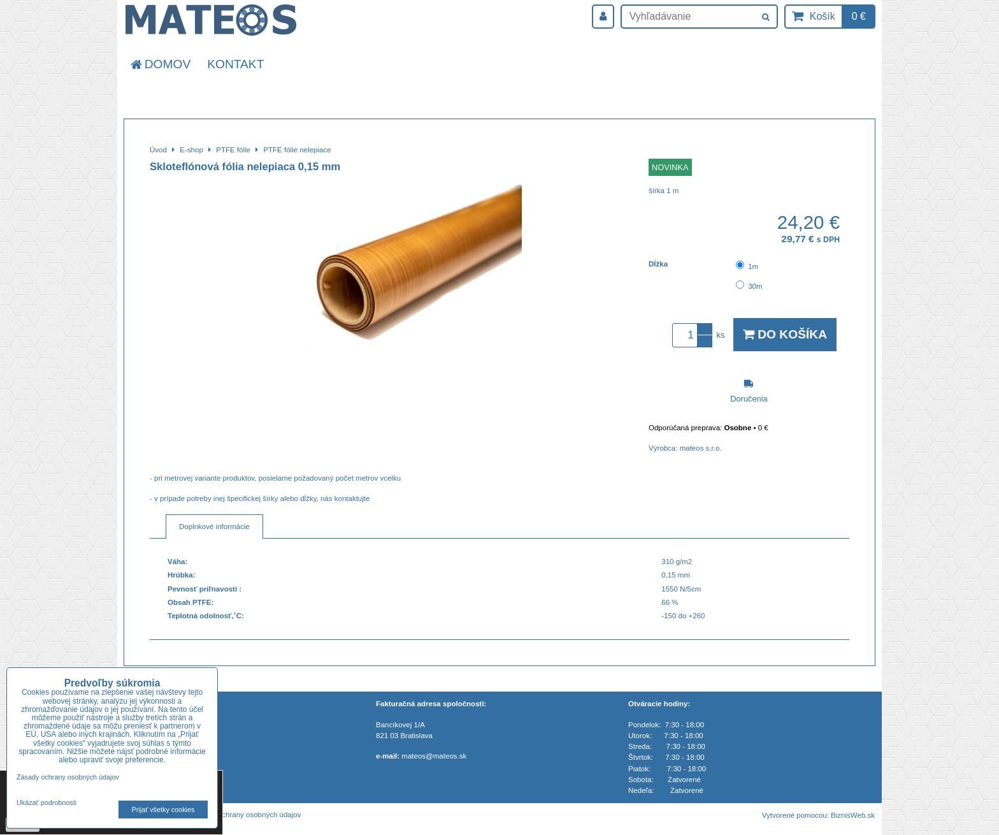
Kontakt (235, 64)
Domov (159, 64)
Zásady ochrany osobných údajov (246, 814)
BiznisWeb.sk (853, 815)
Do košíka (785, 334)
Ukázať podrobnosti (46, 802)
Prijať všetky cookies (163, 809)
